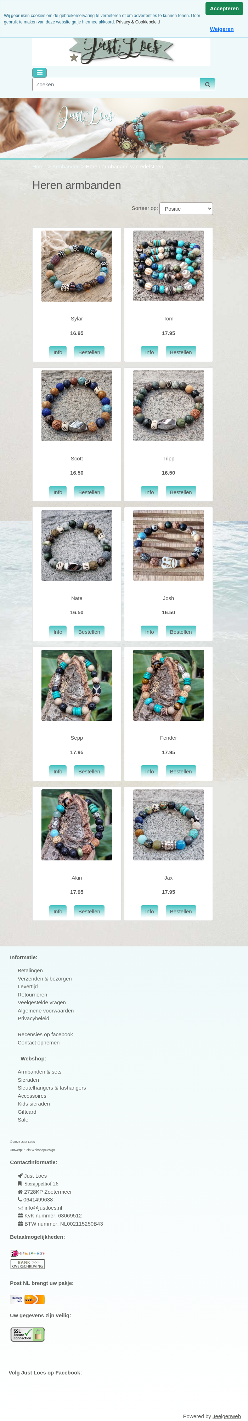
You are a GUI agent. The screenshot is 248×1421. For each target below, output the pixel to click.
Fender (168, 738)
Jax (168, 878)
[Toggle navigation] (39, 73)
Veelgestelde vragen (42, 1002)
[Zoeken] (116, 85)
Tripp (169, 458)
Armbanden (66, 166)
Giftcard (27, 1112)
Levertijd (28, 986)
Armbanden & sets (39, 1072)
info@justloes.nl (42, 1208)
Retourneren (32, 995)
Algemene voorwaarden (46, 1010)
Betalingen (30, 970)
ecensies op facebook (47, 1034)
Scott (77, 458)
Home (40, 166)
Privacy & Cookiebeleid (138, 22)
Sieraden (28, 1080)
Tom (168, 318)
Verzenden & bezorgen (45, 979)
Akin (77, 878)
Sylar (77, 318)
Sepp (77, 738)
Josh (168, 598)
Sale (23, 1120)
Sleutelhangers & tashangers (52, 1088)
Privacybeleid (33, 1018)
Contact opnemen (39, 1042)
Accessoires (32, 1096)
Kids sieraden (34, 1104)
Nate (77, 598)
